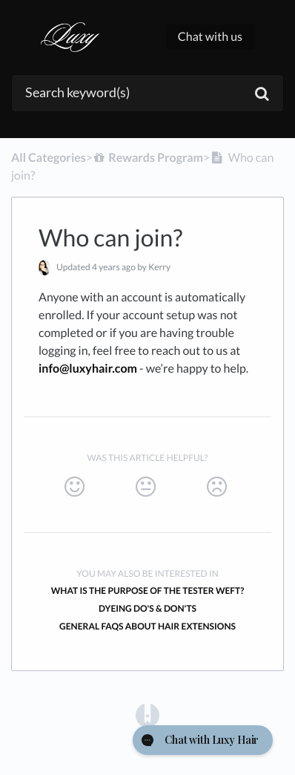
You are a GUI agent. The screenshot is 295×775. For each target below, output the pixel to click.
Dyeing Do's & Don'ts (147, 608)
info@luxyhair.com (88, 369)
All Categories (48, 158)
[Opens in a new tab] (147, 714)
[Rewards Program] (148, 158)
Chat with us (210, 37)
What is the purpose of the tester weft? (148, 590)
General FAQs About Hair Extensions (147, 626)
